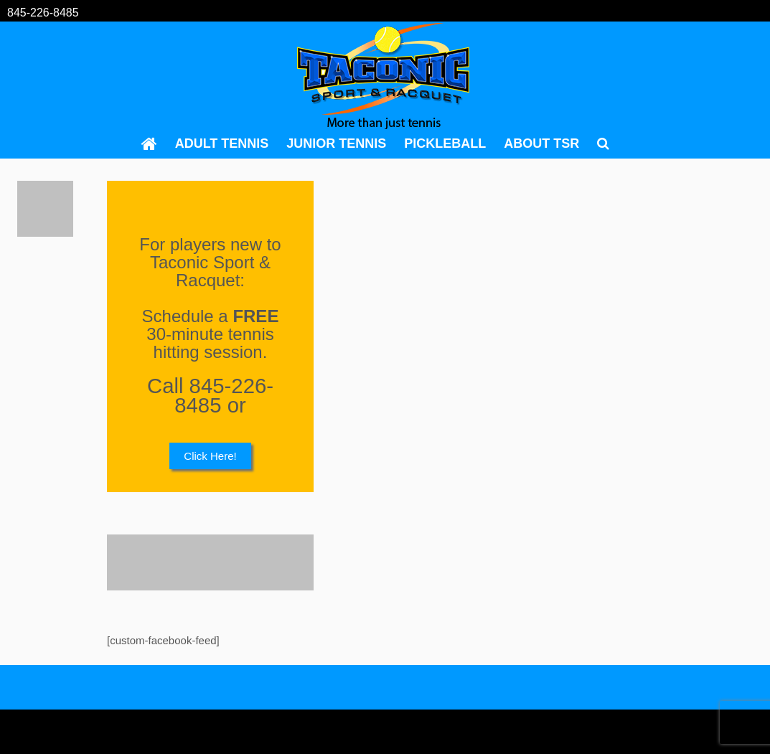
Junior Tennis (336, 143)
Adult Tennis (222, 143)
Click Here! (210, 456)
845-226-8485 (43, 12)
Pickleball (445, 143)
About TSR (541, 143)
